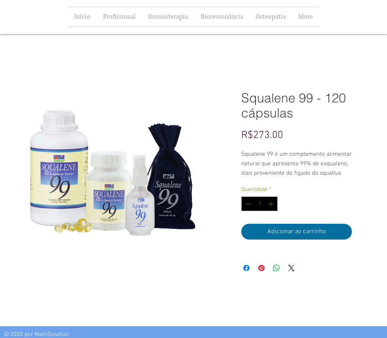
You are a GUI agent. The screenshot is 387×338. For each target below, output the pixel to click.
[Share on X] (291, 268)
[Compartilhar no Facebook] (246, 268)
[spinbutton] (259, 204)
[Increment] (271, 204)
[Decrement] (247, 204)
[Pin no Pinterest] (261, 268)
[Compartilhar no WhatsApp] (276, 268)
